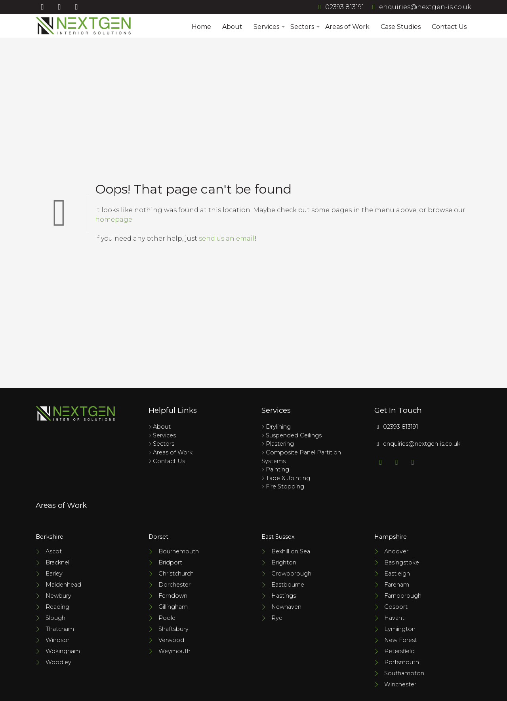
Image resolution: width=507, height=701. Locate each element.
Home (201, 26)
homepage (113, 219)
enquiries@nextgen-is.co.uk (420, 7)
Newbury (58, 595)
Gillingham (173, 606)
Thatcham (60, 629)
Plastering (280, 443)
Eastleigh (397, 573)
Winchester (400, 684)
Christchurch (176, 573)
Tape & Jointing (288, 478)
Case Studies (401, 26)
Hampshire (390, 536)
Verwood (171, 640)
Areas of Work (347, 26)
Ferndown (172, 595)
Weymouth (174, 651)
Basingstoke (401, 562)
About (232, 26)
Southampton (404, 673)
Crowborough (291, 573)
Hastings (283, 595)
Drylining (278, 426)
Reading (57, 606)
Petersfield (399, 651)
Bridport (170, 562)
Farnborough (402, 595)
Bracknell (58, 562)
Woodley (58, 662)
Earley (54, 573)
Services (269, 26)
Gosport (396, 606)
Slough (55, 617)
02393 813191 (340, 7)
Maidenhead (63, 584)
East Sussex (278, 536)
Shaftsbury (173, 629)
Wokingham (63, 651)
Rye (276, 617)
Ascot (54, 551)
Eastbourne (287, 584)
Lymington (400, 629)
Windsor (57, 640)
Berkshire (49, 536)
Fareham (396, 584)
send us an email (227, 238)
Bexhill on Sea (290, 551)
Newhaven (286, 606)
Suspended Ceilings (294, 435)
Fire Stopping (285, 486)
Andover (396, 551)
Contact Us (449, 26)
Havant (394, 617)
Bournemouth (178, 551)
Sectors (304, 26)
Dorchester (174, 584)
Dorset (158, 536)
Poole (166, 617)
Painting (277, 469)
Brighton (283, 562)
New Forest (400, 640)
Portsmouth (401, 662)
